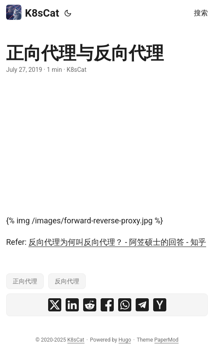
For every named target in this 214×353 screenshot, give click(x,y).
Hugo (125, 340)
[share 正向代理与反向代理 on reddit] (89, 304)
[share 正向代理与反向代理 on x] (54, 304)
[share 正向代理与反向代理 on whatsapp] (124, 304)
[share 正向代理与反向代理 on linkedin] (72, 304)
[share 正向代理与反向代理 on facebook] (107, 304)
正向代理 (25, 281)
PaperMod (166, 340)
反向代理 (67, 281)
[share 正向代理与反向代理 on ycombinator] (159, 304)
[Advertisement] (107, 144)
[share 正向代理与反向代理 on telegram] (142, 304)
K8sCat (32, 12)
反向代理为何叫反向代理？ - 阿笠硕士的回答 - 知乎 (117, 242)
